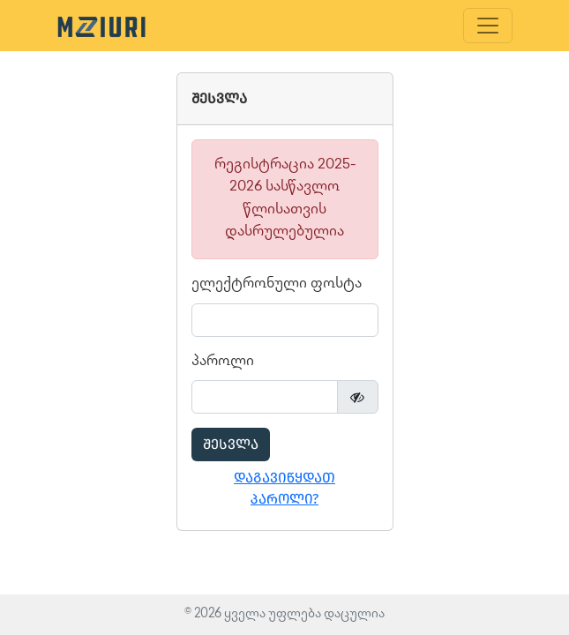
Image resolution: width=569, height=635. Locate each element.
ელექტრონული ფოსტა (276, 284)
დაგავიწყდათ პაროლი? (284, 488)
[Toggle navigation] (488, 25)
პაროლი (222, 362)
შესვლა (230, 444)
